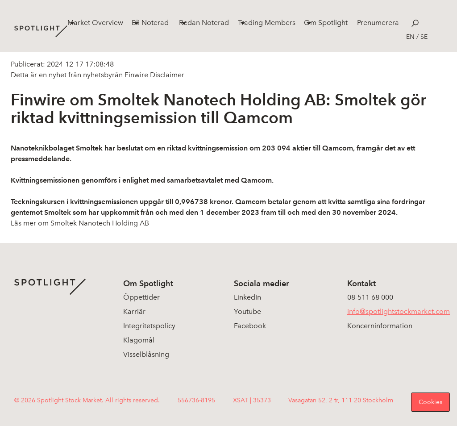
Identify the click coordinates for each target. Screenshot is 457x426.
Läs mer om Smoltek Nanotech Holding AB (80, 223)
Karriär (134, 311)
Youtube (247, 311)
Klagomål (138, 340)
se (424, 37)
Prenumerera (378, 22)
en (410, 37)
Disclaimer (166, 75)
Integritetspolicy (149, 326)
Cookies (430, 402)
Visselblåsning (146, 354)
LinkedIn (247, 297)
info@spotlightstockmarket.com (398, 311)
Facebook (250, 326)
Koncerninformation (379, 326)
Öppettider (141, 297)
